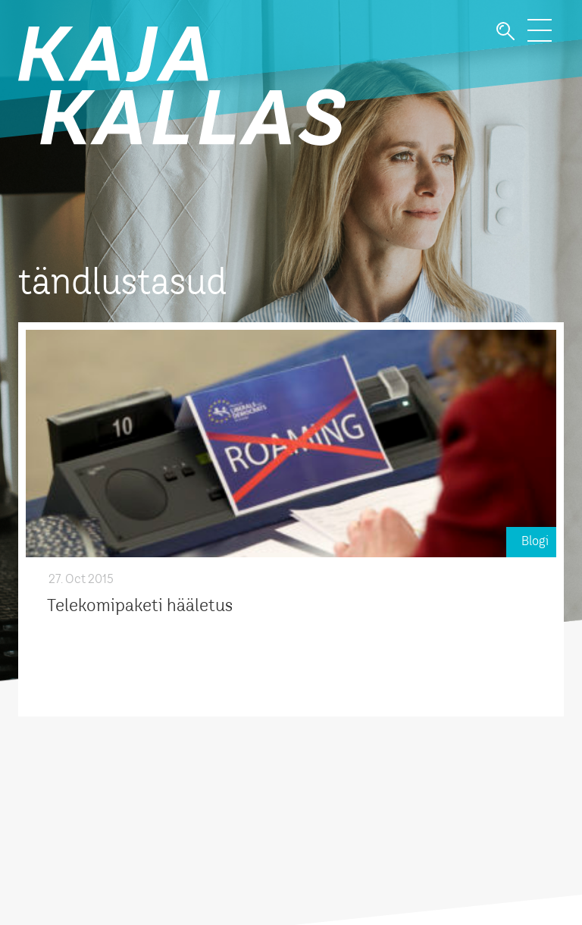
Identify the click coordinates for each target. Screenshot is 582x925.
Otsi (505, 31)
